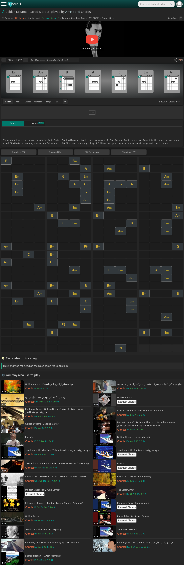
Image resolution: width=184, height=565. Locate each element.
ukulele (28, 102)
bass (58, 102)
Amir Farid (72, 11)
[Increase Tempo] (25, 60)
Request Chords (127, 401)
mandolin (38, 102)
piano (18, 102)
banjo (48, 102)
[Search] (171, 4)
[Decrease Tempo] (3, 60)
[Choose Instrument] (65, 101)
